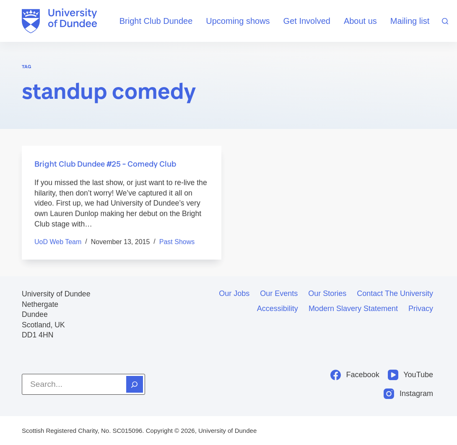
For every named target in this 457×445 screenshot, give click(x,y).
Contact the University (395, 293)
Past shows (177, 242)
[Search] (445, 21)
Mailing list (409, 21)
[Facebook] (354, 375)
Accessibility (277, 308)
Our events (279, 293)
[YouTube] (410, 375)
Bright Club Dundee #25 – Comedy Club (105, 164)
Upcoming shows (238, 21)
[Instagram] (408, 393)
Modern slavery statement (353, 308)
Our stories (327, 293)
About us (360, 21)
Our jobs (234, 293)
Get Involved (306, 21)
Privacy (420, 308)
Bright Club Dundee (156, 21)
